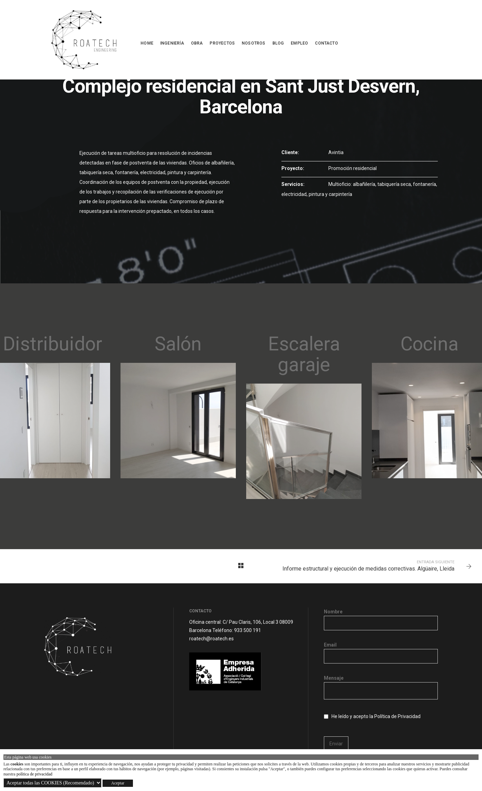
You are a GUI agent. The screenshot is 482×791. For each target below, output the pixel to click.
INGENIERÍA (172, 43)
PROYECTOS (222, 43)
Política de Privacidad (397, 716)
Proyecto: (292, 168)
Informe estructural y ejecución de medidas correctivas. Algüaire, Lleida (368, 568)
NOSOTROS (253, 43)
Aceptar (117, 783)
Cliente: (290, 152)
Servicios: (293, 184)
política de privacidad (34, 774)
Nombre (381, 617)
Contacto (326, 43)
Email (381, 650)
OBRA (197, 43)
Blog (278, 43)
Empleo (299, 43)
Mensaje (381, 687)
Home (147, 43)
